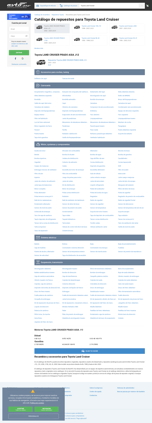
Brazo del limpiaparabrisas (127, 99)
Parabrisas (66, 126)
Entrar (19, 52)
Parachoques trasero (97, 126)
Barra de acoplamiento (126, 269)
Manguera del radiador (126, 185)
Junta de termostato (97, 181)
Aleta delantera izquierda (43, 96)
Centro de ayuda (95, 391)
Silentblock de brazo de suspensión (102, 318)
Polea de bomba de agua (98, 192)
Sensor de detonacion (125, 204)
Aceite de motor (39, 151)
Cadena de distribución (70, 158)
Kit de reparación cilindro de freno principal (103, 299)
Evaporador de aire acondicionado (74, 115)
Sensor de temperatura (98, 208)
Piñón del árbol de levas (126, 189)
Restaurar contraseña (19, 64)
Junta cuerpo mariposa (126, 177)
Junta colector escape (98, 177)
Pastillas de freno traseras (127, 310)
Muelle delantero (96, 307)
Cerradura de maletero (42, 107)
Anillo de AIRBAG (124, 96)
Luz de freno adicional (42, 122)
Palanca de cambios (41, 310)
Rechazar (46, 409)
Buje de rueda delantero (126, 272)
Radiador (65, 196)
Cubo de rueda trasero (125, 284)
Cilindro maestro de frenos (43, 280)
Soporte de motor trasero (99, 212)
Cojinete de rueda (96, 280)
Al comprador (67, 395)
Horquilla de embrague (42, 299)
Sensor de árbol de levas (70, 204)
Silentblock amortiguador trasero (73, 318)
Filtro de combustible (69, 173)
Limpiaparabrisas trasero (126, 118)
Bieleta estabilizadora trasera (44, 272)
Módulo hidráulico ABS (70, 307)
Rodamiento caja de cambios (100, 314)
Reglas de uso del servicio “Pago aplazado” (72, 418)
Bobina (64, 244)
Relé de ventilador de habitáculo (73, 200)
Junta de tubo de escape (126, 181)
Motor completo (40, 189)
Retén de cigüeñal (96, 200)
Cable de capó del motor (42, 103)
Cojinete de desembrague (71, 280)
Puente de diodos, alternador (44, 251)
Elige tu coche (89, 351)
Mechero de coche (124, 122)
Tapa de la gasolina (41, 137)
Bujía (92, 244)
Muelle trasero (123, 307)
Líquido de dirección (41, 307)
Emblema (93, 111)
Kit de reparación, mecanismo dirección (75, 303)
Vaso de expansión (41, 231)
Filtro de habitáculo (41, 118)
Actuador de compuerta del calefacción (75, 92)
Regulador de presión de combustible (131, 196)
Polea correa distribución (70, 192)
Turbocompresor (40, 227)
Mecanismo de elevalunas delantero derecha (75, 122)
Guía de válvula (95, 173)
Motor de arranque (68, 189)
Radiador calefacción (69, 134)
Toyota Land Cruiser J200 (127, 26)
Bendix (36, 154)
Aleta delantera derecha (126, 92)
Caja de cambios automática (44, 276)
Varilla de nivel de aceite (126, 227)
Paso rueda (94, 130)
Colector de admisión (69, 162)
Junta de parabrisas (69, 118)
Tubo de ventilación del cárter (128, 223)
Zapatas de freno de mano (43, 322)
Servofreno (38, 318)
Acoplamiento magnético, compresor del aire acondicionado (47, 92)
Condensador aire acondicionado (129, 107)
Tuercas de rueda (68, 78)
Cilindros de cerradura (69, 107)
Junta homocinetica (69, 299)
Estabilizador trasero (97, 291)
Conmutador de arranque (98, 248)
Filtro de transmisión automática (129, 291)
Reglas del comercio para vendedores (70, 413)
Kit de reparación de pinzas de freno (130, 299)
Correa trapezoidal (124, 162)
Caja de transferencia (69, 276)
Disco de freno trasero (42, 291)
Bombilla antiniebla (68, 99)
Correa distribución (96, 162)
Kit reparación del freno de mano (101, 303)
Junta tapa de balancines (43, 185)
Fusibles (121, 248)
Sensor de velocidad (41, 255)
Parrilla (64, 130)
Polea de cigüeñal (124, 192)
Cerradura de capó (124, 103)
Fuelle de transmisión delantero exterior (75, 295)
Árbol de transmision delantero (101, 269)
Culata (64, 166)
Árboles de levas (124, 151)
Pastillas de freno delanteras (100, 310)
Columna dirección (68, 284)
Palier (64, 310)
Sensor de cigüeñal (96, 204)
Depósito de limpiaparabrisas (72, 111)
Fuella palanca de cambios (43, 295)
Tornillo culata (95, 223)
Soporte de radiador (125, 134)
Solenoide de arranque (42, 212)
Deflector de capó (40, 78)
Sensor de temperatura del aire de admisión (131, 208)
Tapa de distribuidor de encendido (74, 255)
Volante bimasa (67, 231)
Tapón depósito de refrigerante (45, 219)
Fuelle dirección (123, 295)
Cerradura (93, 103)
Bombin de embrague (97, 272)
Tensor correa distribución (99, 219)
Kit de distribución (68, 185)
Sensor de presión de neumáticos (129, 251)
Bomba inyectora (40, 158)
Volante (120, 318)
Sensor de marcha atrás (98, 251)
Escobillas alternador (97, 170)
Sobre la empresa (96, 388)
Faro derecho (94, 115)
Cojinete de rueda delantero (127, 280)
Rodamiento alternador (42, 204)
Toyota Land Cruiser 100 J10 (91, 26)
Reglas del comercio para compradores (71, 416)
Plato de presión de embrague (72, 314)
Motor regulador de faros (43, 126)
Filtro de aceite (123, 170)
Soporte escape (123, 212)
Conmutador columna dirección (73, 248)
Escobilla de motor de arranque (73, 170)
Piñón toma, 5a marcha (42, 314)
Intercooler (122, 173)
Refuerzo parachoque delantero (101, 134)
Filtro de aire (38, 173)
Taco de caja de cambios (43, 215)
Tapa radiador (123, 215)
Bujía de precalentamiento (127, 244)
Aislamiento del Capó (97, 92)
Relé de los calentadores (42, 200)
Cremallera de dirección (98, 284)
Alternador (93, 151)
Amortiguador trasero (69, 269)
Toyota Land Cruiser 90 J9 (128, 38)
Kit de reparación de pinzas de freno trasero (47, 303)
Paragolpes (122, 126)
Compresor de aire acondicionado (102, 107)
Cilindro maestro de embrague (128, 276)
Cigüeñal (37, 162)
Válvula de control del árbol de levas (74, 227)
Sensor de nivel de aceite (43, 208)
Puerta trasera (39, 134)
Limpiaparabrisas (96, 118)
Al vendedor (66, 391)
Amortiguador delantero (42, 269)
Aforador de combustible (71, 151)
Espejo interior (39, 115)
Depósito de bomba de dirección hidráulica (47, 288)
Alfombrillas (66, 96)
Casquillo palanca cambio (99, 276)
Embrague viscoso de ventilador (45, 170)
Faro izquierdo (123, 115)
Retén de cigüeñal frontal (126, 200)
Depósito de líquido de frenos (72, 288)
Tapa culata (66, 215)
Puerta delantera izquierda (127, 130)
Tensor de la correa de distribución (46, 223)
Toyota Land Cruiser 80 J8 (90, 38)
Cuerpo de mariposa (41, 166)
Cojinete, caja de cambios (43, 284)
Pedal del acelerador (97, 189)
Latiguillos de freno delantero (128, 303)
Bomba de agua (95, 154)
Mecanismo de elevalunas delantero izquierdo (103, 122)
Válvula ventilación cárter (98, 227)
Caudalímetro (122, 158)
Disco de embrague (97, 288)
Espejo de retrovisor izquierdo (128, 111)
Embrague (65, 291)
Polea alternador (40, 192)
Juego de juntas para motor (71, 177)
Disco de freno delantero (126, 288)
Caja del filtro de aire (97, 158)
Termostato (66, 223)
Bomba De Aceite (68, 154)
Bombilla (37, 99)
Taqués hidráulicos (68, 219)
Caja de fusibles (39, 248)
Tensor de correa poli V (126, 219)
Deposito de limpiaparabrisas (44, 111)
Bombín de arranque (97, 99)
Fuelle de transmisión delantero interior (103, 295)
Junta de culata (67, 181)
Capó (64, 103)
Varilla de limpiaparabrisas (71, 137)
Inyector (37, 177)
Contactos (93, 395)
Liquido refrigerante (97, 185)
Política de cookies (37, 403)
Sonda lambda (67, 212)
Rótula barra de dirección (126, 314)
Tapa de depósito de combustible (102, 215)
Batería (36, 244)
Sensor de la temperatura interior (73, 251)
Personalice (33, 416)
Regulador (93, 196)
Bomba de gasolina (125, 154)
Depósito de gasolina (97, 166)
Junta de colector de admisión (44, 181)
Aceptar (20, 409)
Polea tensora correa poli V (43, 196)
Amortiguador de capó (98, 96)
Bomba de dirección (69, 272)
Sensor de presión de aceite (72, 208)
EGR (119, 166)
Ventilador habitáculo (97, 137)
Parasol (37, 130)
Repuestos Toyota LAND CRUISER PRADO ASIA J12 (67, 60)
